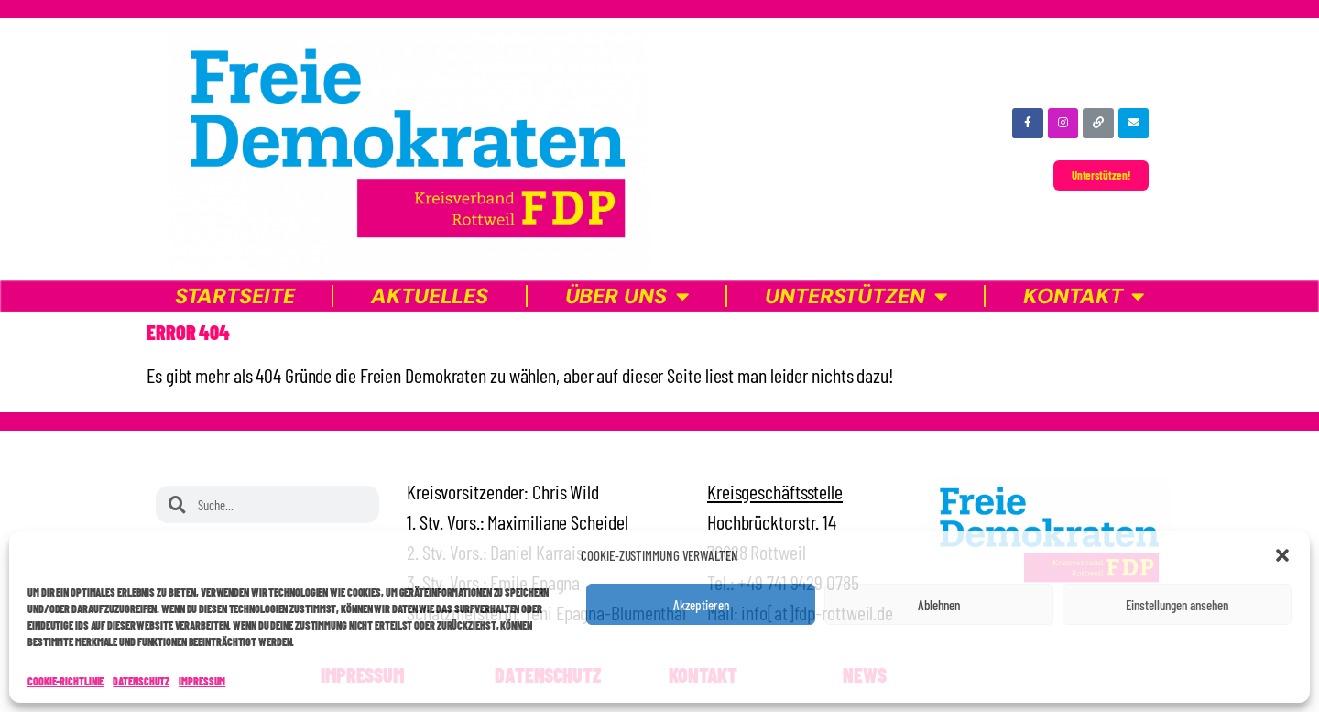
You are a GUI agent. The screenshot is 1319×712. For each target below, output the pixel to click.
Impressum (202, 680)
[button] (1282, 555)
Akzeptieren (701, 605)
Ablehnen (939, 605)
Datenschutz (141, 680)
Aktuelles (429, 296)
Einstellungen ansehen (1177, 605)
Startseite (235, 296)
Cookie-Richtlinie (65, 680)
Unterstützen (856, 296)
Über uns (627, 296)
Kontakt (1083, 296)
